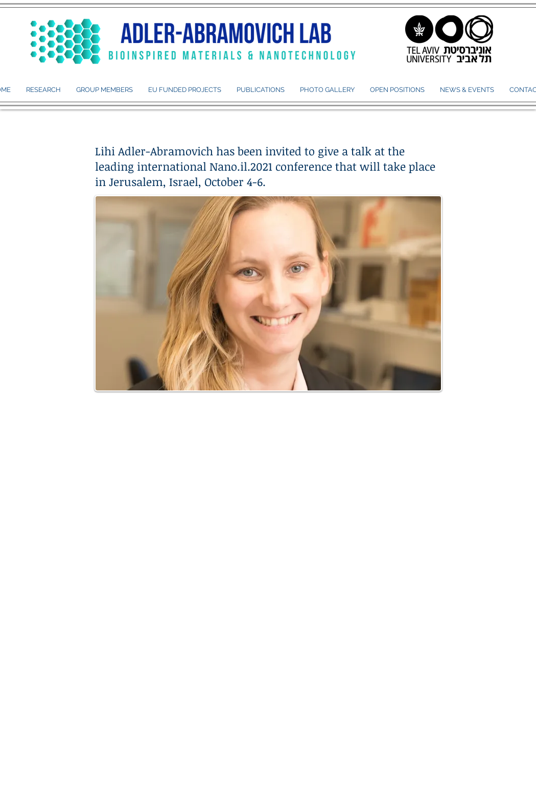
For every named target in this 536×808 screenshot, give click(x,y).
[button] (104, 90)
